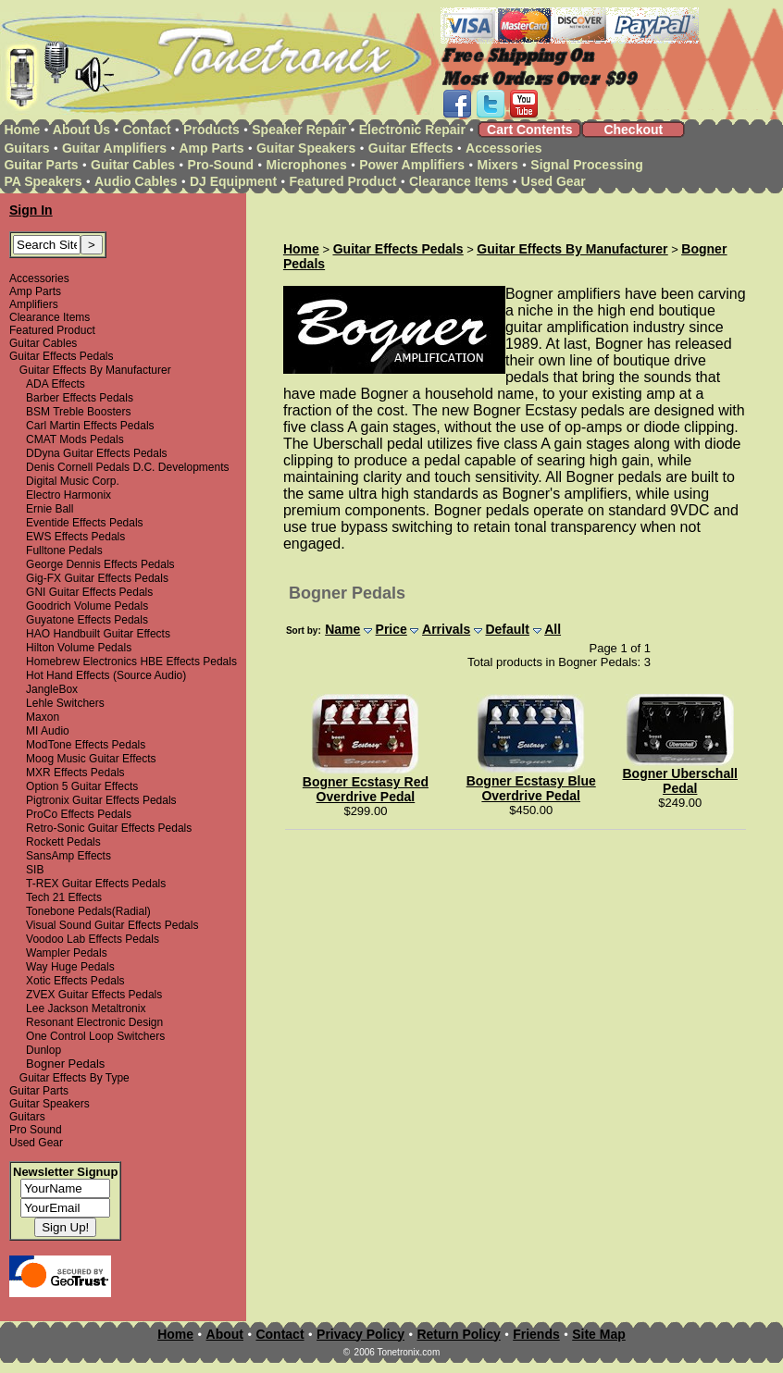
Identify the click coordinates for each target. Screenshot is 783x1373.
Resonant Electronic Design (94, 1022)
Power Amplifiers (412, 164)
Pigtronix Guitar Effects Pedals (101, 800)
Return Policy (458, 1334)
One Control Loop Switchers (95, 1036)
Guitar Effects (411, 148)
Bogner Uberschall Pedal (679, 781)
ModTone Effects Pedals (85, 744)
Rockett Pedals (63, 841)
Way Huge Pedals (70, 966)
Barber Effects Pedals (79, 397)
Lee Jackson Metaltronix (85, 1008)
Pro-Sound (221, 164)
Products (211, 129)
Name (342, 629)
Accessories (504, 148)
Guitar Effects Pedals (61, 356)
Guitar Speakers (305, 148)
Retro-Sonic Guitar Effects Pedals (109, 828)
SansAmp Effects (68, 855)
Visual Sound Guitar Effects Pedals (112, 925)
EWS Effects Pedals (75, 536)
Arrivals (446, 629)
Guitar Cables (133, 164)
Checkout (633, 129)
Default (506, 629)
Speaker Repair (299, 129)
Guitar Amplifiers (114, 148)
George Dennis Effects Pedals (100, 564)
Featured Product (343, 181)
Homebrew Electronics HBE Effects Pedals (131, 661)
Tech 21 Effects (64, 897)
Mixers (498, 164)
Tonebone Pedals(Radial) (88, 911)
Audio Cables (135, 181)
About (224, 1334)
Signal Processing (586, 164)
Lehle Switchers (65, 703)
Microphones (307, 164)
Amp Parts (211, 148)
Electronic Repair (412, 129)
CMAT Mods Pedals (75, 439)
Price (391, 629)
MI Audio (47, 730)
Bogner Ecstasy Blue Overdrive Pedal (531, 788)
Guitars (26, 148)
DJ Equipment (233, 181)
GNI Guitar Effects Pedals (89, 592)
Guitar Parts (41, 164)
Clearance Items (458, 181)
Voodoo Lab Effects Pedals (92, 939)
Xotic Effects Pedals (75, 980)
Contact (147, 129)
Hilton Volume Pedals (78, 647)
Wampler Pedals (66, 952)
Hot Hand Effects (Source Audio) (106, 675)
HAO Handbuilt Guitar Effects (98, 633)
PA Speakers (42, 181)
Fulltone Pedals (64, 550)
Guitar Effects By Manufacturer (95, 370)
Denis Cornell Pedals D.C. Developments (127, 467)
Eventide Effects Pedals (84, 522)
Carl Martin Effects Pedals (90, 425)
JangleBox (52, 689)
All (552, 629)
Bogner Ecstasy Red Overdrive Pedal (366, 789)
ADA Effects (55, 383)
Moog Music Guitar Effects (91, 758)
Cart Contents (530, 129)
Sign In (31, 210)
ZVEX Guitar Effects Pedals (94, 994)
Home (22, 129)
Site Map (599, 1334)
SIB (35, 869)
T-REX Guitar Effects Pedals (96, 883)
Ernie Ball (49, 508)
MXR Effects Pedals (75, 772)
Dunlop (43, 1050)
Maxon (42, 717)
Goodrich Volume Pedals (87, 606)
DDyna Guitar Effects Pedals (97, 453)
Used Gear (553, 181)
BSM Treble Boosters (78, 411)
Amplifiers (33, 304)
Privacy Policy (360, 1334)
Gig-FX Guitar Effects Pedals (97, 578)
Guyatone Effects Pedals (87, 619)
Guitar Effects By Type (74, 1077)
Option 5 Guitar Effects (82, 786)
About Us (81, 129)
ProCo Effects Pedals (78, 814)
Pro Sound (35, 1129)
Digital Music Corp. (72, 481)
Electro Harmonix (68, 495)
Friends (536, 1334)
